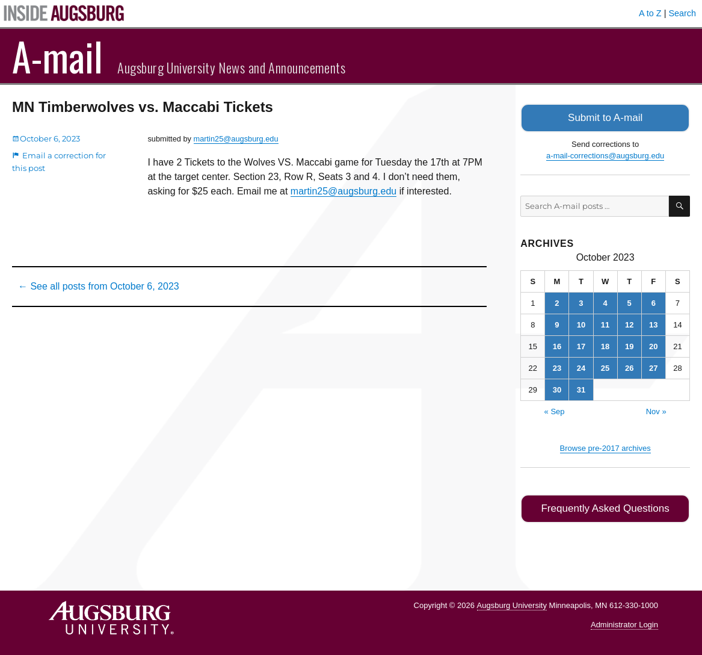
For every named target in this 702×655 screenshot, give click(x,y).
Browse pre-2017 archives (605, 447)
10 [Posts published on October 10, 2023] (581, 323)
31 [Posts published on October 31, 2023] (581, 388)
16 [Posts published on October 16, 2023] (557, 345)
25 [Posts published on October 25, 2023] (605, 366)
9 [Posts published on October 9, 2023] (557, 323)
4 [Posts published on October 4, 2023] (605, 301)
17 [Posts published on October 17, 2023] (581, 345)
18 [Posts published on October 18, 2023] (605, 345)
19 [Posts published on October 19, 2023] (629, 345)
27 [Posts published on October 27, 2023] (653, 366)
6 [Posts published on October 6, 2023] (653, 301)
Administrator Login (624, 622)
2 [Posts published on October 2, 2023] (557, 301)
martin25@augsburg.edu (236, 138)
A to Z (650, 13)
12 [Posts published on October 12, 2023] (629, 323)
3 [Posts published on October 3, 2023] (581, 301)
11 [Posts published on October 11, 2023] (605, 323)
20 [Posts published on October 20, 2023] (653, 345)
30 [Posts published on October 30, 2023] (557, 388)
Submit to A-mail (605, 117)
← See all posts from (98, 286)
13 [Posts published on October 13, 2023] (653, 323)
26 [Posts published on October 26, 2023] (629, 366)
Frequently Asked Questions (605, 506)
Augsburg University (512, 602)
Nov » (656, 410)
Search (682, 13)
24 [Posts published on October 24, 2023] (581, 366)
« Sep (554, 410)
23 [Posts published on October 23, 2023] (557, 366)
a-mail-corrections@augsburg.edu (605, 154)
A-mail (57, 56)
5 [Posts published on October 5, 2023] (629, 301)
